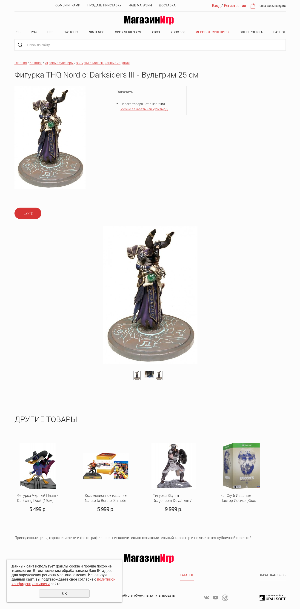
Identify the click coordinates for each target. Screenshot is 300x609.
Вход (216, 5)
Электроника (251, 32)
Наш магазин (140, 5)
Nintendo (97, 32)
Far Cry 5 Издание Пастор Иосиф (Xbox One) (238, 498)
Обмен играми (67, 5)
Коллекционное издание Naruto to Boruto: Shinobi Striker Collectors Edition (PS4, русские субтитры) (105, 498)
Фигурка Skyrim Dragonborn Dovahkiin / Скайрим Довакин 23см (173, 498)
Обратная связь (272, 575)
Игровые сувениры (212, 32)
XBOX (156, 32)
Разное (279, 32)
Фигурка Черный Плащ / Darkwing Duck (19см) (37, 498)
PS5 (17, 32)
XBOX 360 (178, 32)
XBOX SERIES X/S (128, 32)
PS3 (50, 32)
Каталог (36, 63)
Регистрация (235, 5)
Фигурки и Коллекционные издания (103, 63)
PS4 (34, 32)
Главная (20, 63)
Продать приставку (104, 5)
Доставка (167, 5)
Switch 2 (71, 32)
